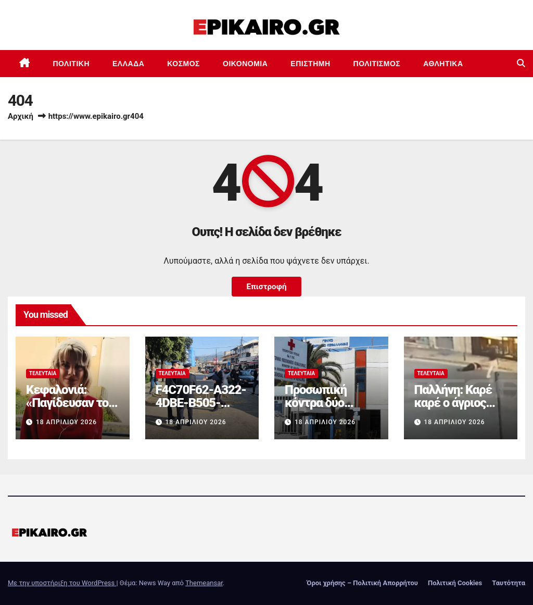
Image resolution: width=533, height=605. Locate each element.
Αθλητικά (443, 63)
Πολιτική (71, 63)
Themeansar (204, 583)
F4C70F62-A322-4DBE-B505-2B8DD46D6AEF (201, 402)
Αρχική (20, 116)
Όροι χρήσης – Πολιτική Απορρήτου (362, 583)
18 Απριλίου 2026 (66, 422)
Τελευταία (42, 373)
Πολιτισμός (377, 63)
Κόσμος (183, 63)
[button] (521, 63)
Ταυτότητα (508, 583)
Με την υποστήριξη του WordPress (62, 583)
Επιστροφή (266, 286)
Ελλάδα (128, 63)
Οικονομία (245, 63)
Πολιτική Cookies (455, 583)
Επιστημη (310, 63)
